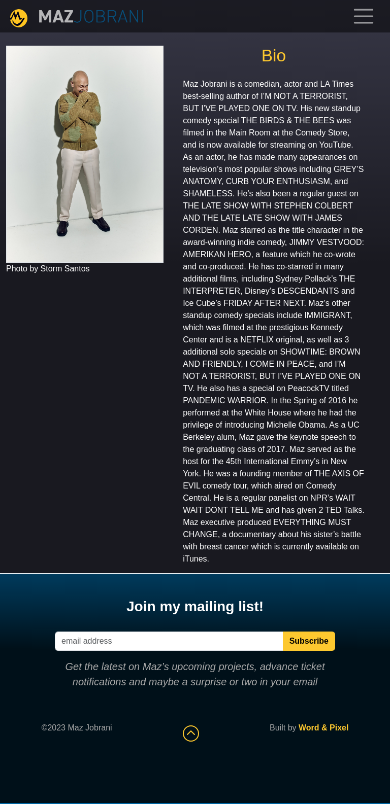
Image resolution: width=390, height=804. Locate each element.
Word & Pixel (323, 727)
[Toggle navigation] (363, 16)
